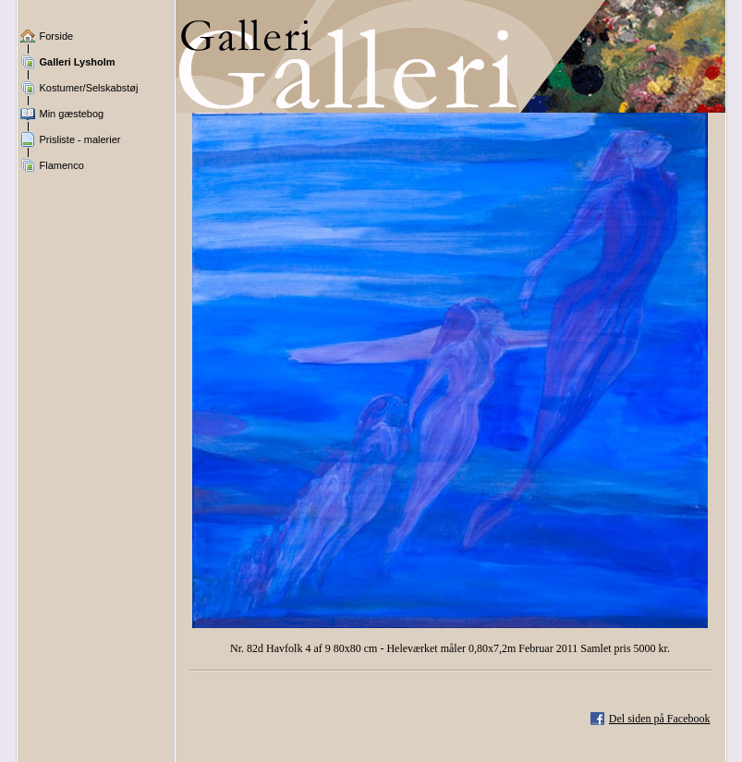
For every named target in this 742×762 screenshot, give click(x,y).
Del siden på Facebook (660, 718)
